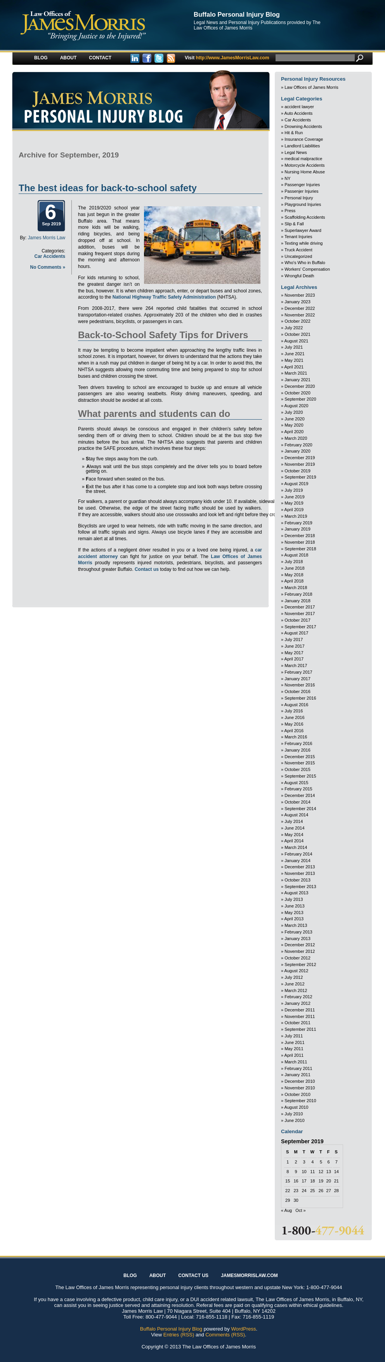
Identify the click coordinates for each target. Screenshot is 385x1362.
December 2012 (299, 944)
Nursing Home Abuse (304, 171)
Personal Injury (298, 197)
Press (289, 210)
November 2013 (299, 873)
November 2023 (299, 295)
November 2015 (299, 763)
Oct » (300, 1210)
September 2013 (300, 886)
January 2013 (297, 938)
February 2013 (298, 932)
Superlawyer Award (302, 230)
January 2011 (297, 1074)
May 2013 (293, 912)
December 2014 (299, 795)
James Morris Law (46, 237)
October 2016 (297, 691)
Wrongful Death (299, 275)
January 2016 (297, 750)
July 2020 (293, 412)
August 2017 (296, 633)
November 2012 (299, 951)
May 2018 (293, 574)
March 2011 (295, 1062)
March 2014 (295, 847)
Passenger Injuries (302, 184)
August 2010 (296, 1107)
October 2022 (297, 321)
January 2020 (297, 451)
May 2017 (293, 652)
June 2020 (294, 419)
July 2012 (293, 977)
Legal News (295, 152)
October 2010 (297, 1094)
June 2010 (294, 1120)
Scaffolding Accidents (304, 217)
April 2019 (294, 509)
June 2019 (294, 496)
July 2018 (293, 561)
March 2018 (295, 587)
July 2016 (293, 711)
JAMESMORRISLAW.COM (249, 1275)
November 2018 (299, 542)
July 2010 (293, 1113)
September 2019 (300, 477)
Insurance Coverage (303, 139)
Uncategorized (298, 256)
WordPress (243, 1329)
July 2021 (293, 347)
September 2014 (300, 808)
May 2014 (293, 834)
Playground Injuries (302, 204)
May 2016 (293, 724)
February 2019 (298, 522)
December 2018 (299, 535)
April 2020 (294, 431)
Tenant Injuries (298, 236)
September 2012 (300, 964)
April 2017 (294, 659)
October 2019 (297, 470)
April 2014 (294, 840)
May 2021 (293, 360)
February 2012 (298, 996)
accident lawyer (299, 106)
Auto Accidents (298, 113)
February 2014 (298, 854)
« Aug (286, 1210)
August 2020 (296, 405)
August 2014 (296, 814)
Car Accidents (50, 256)
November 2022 (299, 315)
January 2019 (297, 529)
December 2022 (299, 308)
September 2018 (300, 548)
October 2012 (297, 958)
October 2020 (297, 393)
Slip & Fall (294, 223)
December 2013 (299, 866)
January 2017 (297, 678)
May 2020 (293, 425)
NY (287, 178)
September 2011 (300, 1029)
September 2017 (300, 626)
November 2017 (299, 613)
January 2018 (297, 600)
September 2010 (300, 1100)
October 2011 (297, 1022)
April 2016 (294, 730)
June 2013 (294, 906)
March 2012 (295, 990)
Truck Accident (298, 249)
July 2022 (293, 327)
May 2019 (293, 503)
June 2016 (294, 717)
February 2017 (298, 672)
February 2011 (298, 1068)
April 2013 (294, 918)
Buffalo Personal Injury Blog (237, 14)
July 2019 (293, 490)
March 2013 (295, 925)
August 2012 (296, 970)
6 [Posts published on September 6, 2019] (329, 1162)
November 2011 (299, 1016)
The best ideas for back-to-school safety (108, 188)
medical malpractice (303, 158)
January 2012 (297, 1003)
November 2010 (299, 1087)
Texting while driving (303, 243)
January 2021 (297, 379)
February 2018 (298, 594)
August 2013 (296, 892)
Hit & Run (293, 132)
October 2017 (297, 620)
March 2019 (295, 516)
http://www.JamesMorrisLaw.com (227, 57)
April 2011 (294, 1055)
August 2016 (296, 704)
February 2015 (298, 788)
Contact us (147, 569)
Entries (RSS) (178, 1335)
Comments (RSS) (225, 1335)
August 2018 (296, 555)
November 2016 (299, 685)
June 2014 (294, 828)
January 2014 (297, 860)
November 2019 (299, 464)
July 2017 (293, 639)
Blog (41, 57)
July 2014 (293, 821)
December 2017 (299, 607)
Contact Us (193, 1275)
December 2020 (299, 386)
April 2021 (294, 367)
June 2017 (294, 646)
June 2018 (294, 568)
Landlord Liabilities (302, 145)
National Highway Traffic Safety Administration (164, 297)
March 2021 (295, 373)
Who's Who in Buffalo (304, 262)
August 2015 (296, 782)
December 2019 (299, 457)
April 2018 (294, 581)
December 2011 (299, 1010)
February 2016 (298, 743)
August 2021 (296, 341)
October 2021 (297, 334)
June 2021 (294, 353)
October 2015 (297, 769)
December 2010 (299, 1081)
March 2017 (295, 665)
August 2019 (296, 483)
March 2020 (295, 438)
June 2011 (294, 1042)
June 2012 (294, 984)
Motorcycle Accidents (304, 165)
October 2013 (297, 880)
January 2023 (297, 301)
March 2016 (295, 737)
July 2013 (293, 899)
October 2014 (297, 802)
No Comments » (47, 267)
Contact (100, 57)
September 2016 (300, 698)
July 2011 (293, 1036)
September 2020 (300, 399)
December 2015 (299, 756)
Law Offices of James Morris (311, 87)
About (68, 57)
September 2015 (300, 776)
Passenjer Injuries (301, 191)
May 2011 (293, 1048)
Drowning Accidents (303, 126)
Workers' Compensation (307, 269)
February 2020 (298, 444)
